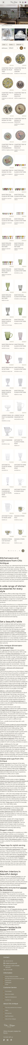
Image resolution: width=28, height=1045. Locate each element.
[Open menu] (3, 2)
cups (12, 795)
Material (18, 44)
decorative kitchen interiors (15, 611)
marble (21, 858)
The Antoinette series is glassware (9, 820)
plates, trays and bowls (13, 653)
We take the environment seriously (14, 978)
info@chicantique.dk (11, 963)
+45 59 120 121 (9, 961)
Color (3, 44)
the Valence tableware (17, 701)
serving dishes (6, 609)
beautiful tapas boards (13, 849)
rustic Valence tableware (7, 738)
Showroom (8, 980)
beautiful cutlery (9, 632)
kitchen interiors (16, 876)
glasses (15, 609)
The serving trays (22, 854)
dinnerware (6, 650)
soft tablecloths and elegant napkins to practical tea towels (13, 935)
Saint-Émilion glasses (6, 789)
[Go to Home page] (14, 2)
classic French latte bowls (8, 710)
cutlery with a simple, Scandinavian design (12, 836)
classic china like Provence (7, 735)
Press (6, 984)
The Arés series (4, 708)
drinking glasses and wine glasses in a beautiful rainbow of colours (14, 781)
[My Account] (23, 2)
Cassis (1, 754)
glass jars (2, 899)
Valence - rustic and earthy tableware (11, 691)
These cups (9, 802)
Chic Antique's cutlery (15, 839)
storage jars (6, 892)
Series (11, 44)
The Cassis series (4, 746)
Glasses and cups (5, 763)
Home (3, 25)
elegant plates (15, 631)
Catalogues (8, 982)
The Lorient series (5, 808)
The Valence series (5, 795)
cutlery (5, 832)
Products (6, 25)
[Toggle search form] (20, 2)
